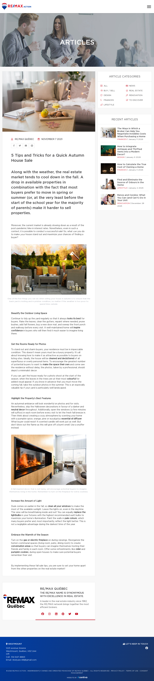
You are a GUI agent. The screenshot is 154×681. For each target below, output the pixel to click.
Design (105, 95)
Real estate (134, 91)
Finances (107, 100)
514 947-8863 (18, 657)
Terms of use (132, 671)
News (130, 86)
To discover (134, 100)
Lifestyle (107, 105)
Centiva (82, 677)
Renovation (134, 95)
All (104, 86)
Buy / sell (107, 91)
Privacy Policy (117, 671)
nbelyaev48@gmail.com (24, 660)
